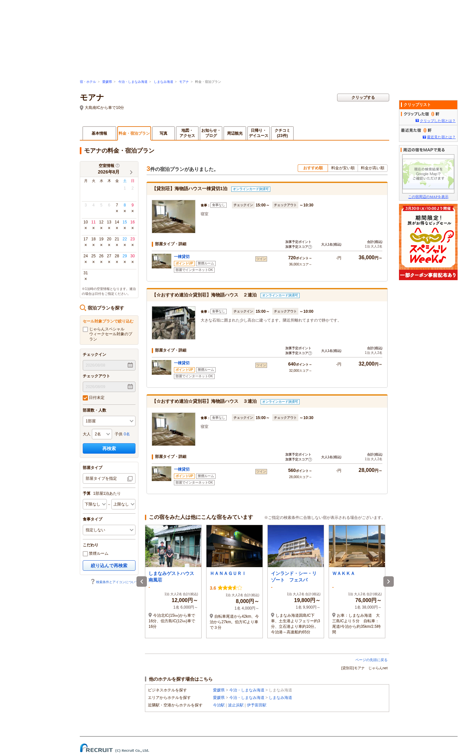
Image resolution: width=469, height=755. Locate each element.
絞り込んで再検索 (109, 565)
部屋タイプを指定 (101, 478)
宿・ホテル (88, 81)
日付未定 (94, 397)
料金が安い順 (343, 168)
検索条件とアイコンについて (114, 582)
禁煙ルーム (95, 553)
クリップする (363, 97)
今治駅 (219, 705)
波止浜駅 (236, 705)
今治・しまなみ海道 (133, 81)
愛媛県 (107, 81)
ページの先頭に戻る (371, 660)
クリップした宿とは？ (438, 121)
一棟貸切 (182, 256)
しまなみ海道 (163, 81)
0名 (127, 434)
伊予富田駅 (256, 705)
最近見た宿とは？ (441, 137)
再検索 (109, 448)
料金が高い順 (372, 168)
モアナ (184, 81)
